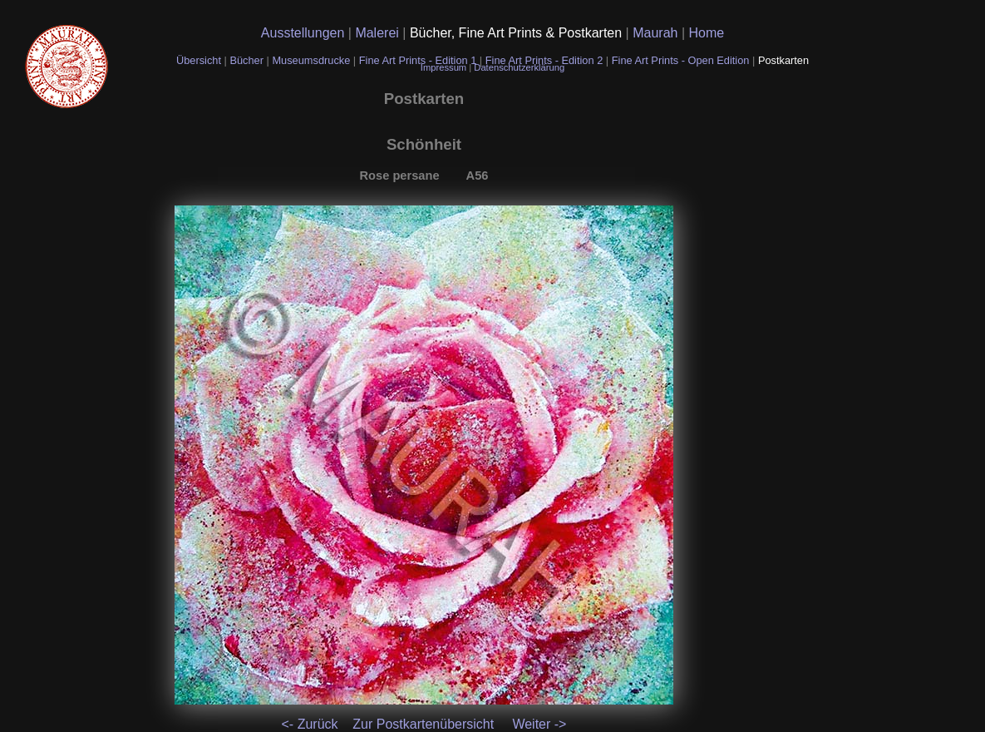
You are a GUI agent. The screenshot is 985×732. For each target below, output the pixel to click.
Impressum (445, 67)
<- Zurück (310, 724)
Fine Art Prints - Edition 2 (544, 60)
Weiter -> (539, 724)
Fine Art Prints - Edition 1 (418, 60)
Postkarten (783, 60)
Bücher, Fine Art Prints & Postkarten (518, 33)
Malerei (378, 33)
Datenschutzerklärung (519, 67)
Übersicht (200, 60)
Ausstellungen (304, 33)
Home (707, 33)
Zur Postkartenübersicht (423, 724)
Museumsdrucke (312, 60)
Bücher (247, 60)
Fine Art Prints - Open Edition (682, 60)
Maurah (657, 33)
